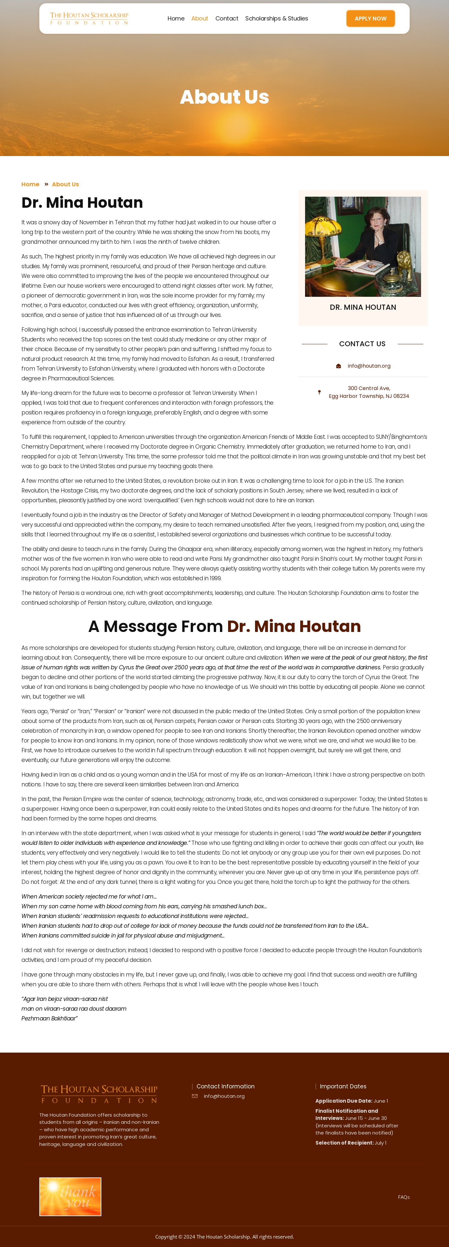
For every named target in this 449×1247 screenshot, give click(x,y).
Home (176, 18)
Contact (226, 18)
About (199, 18)
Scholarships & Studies (276, 18)
